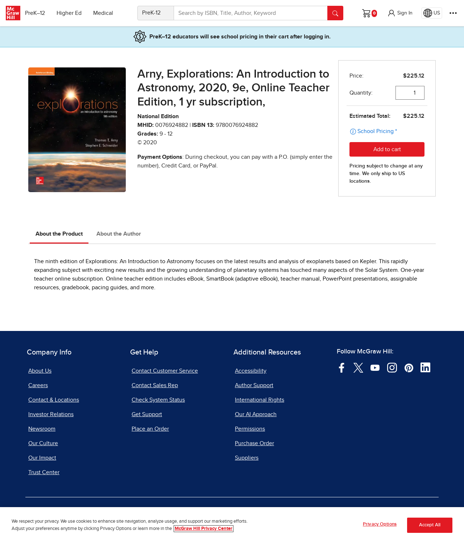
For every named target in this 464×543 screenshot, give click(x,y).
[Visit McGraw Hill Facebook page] (342, 367)
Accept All (429, 525)
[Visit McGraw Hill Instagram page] (392, 367)
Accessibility (250, 371)
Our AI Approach (256, 414)
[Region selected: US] (431, 13)
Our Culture (43, 443)
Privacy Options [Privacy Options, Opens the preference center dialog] (380, 525)
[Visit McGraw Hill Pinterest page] (409, 367)
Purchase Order (254, 443)
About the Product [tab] (59, 234)
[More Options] (453, 13)
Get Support (147, 414)
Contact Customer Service (165, 371)
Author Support (254, 385)
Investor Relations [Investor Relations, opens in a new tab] (51, 414)
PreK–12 (39, 13)
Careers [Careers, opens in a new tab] (38, 385)
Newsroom (41, 429)
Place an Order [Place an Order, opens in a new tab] (150, 429)
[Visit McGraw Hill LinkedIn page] (425, 367)
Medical (107, 13)
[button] (399, 13)
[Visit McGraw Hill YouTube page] (375, 367)
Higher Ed (73, 13)
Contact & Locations (53, 400)
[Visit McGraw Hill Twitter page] (358, 367)
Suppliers (246, 458)
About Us (39, 371)
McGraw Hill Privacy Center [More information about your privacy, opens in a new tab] (203, 529)
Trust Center (43, 472)
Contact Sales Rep (155, 385)
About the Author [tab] (118, 234)
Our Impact (42, 458)
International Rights (259, 400)
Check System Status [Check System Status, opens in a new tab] (158, 400)
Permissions (250, 429)
